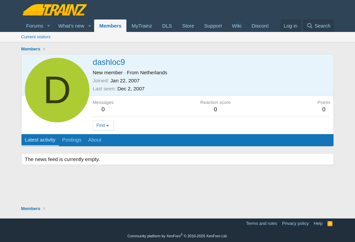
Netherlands (153, 72)
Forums (34, 26)
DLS (167, 26)
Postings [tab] (72, 140)
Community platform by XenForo (177, 236)
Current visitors (35, 36)
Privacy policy (295, 223)
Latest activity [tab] (40, 140)
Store (188, 26)
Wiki (236, 26)
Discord (260, 26)
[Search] (318, 25)
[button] (48, 25)
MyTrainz (141, 26)
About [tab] (94, 140)
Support (213, 26)
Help (318, 223)
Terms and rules (261, 223)
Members (110, 26)
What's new (71, 26)
